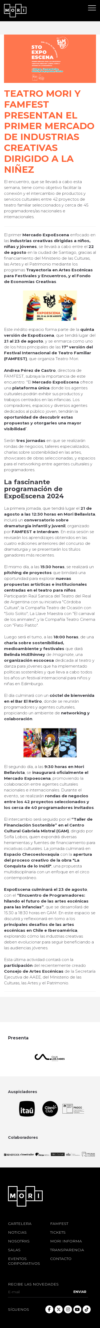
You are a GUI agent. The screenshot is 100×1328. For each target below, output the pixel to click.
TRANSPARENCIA (67, 1249)
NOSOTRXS (19, 1241)
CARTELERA (19, 1223)
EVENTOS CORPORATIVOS (24, 1261)
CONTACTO (60, 1258)
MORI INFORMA (66, 1241)
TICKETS (58, 1232)
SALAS (14, 1249)
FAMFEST (59, 1223)
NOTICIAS (17, 1232)
